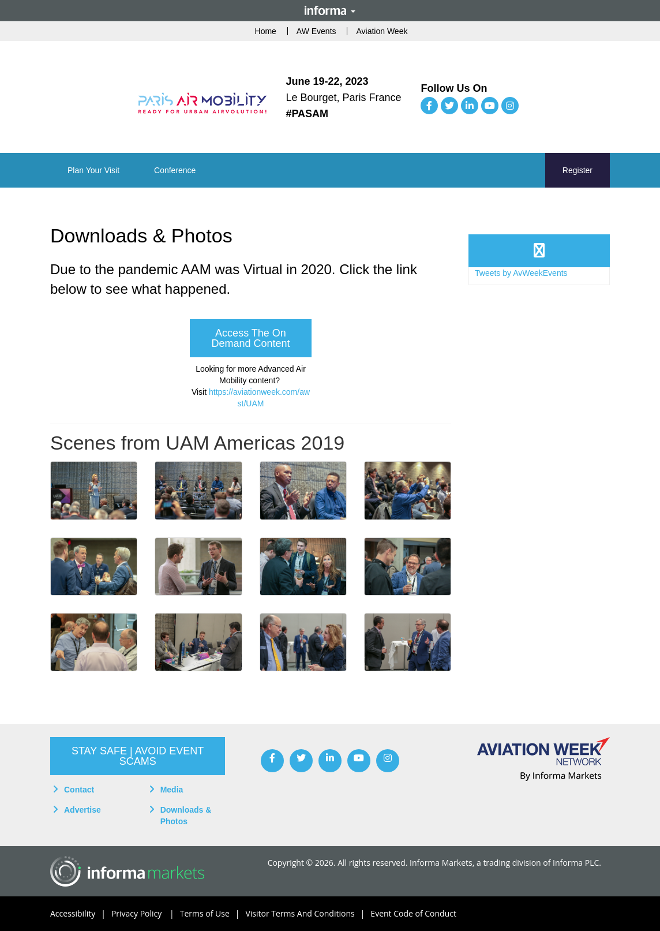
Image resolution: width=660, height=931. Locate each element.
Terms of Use (213, 913)
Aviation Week (381, 31)
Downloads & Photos (186, 815)
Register (577, 170)
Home (265, 31)
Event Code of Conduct (413, 913)
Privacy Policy (145, 913)
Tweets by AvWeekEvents (521, 273)
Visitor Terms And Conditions (307, 913)
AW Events (316, 31)
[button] (93, 170)
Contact (79, 789)
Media (171, 789)
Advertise (82, 809)
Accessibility (80, 913)
